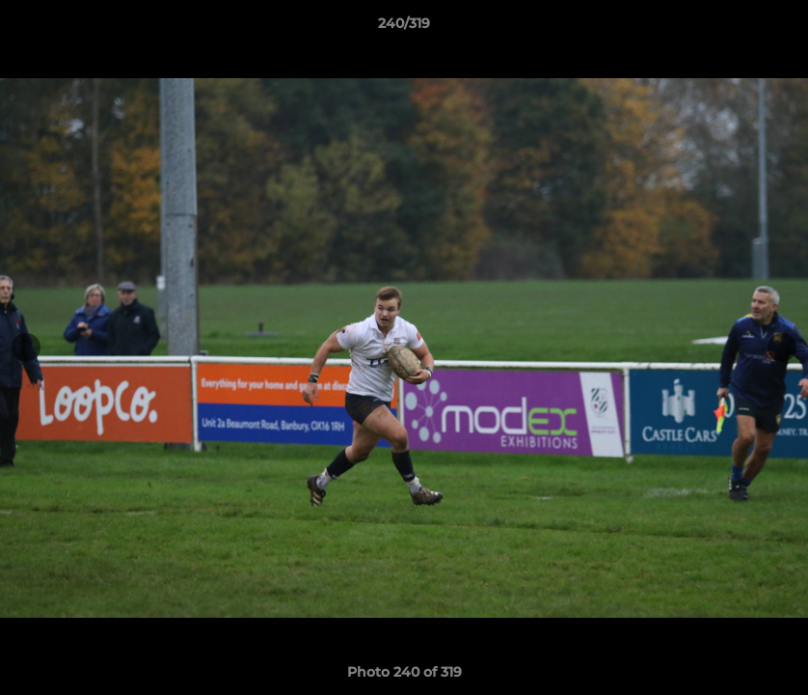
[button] (773, 28)
